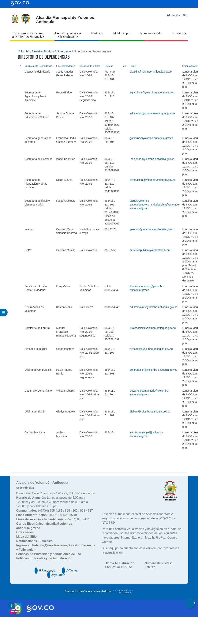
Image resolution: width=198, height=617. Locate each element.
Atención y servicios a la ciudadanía (67, 35)
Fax (124, 66)
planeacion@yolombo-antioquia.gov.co (152, 179)
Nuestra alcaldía (151, 33)
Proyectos (179, 33)
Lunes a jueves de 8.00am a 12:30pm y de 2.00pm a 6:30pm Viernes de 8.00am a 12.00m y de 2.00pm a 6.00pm (52, 502)
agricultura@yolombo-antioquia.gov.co (152, 92)
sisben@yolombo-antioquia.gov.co (150, 411)
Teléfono (108, 66)
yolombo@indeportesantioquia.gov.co (152, 229)
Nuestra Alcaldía (43, 51)
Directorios (64, 51)
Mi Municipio (121, 33)
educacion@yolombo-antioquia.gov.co (152, 113)
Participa (97, 33)
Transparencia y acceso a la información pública (28, 35)
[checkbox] (20, 66)
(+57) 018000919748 (46, 515)
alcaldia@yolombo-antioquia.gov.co (151, 71)
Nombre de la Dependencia (38, 66)
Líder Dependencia (65, 66)
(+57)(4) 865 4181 (53, 519)
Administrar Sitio (177, 15)
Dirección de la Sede (90, 66)
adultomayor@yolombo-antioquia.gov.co (153, 307)
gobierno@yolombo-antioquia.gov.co (151, 138)
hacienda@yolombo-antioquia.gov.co (152, 158)
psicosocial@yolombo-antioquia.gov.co (153, 327)
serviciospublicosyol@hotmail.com (150, 250)
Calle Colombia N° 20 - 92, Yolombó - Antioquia (56, 493)
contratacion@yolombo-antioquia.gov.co (153, 369)
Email (133, 66)
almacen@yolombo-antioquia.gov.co (151, 348)
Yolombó (24, 51)
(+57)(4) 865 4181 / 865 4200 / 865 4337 (54, 510)
